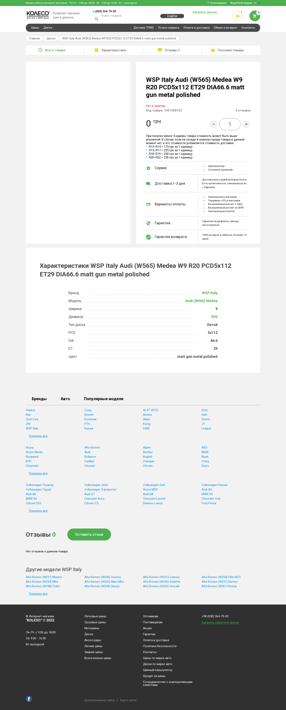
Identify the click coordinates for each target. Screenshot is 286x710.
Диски (47, 28)
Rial (28, 415)
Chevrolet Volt (211, 499)
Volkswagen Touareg (39, 486)
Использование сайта (99, 700)
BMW (205, 453)
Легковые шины (95, 616)
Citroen (148, 467)
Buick (205, 457)
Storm (206, 420)
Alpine (147, 448)
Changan (149, 462)
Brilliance (90, 457)
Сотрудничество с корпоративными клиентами (167, 684)
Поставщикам (152, 622)
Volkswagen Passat (214, 486)
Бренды (39, 400)
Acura (30, 448)
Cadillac (89, 462)
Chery (205, 462)
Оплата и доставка (197, 28)
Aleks (146, 420)
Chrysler (89, 467)
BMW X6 (31, 499)
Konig (146, 425)
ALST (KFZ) (150, 411)
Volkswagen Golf (154, 486)
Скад (88, 411)
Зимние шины (93, 652)
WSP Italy (209, 294)
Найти (172, 18)
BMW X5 (207, 495)
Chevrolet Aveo (94, 499)
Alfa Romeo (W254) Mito (42, 582)
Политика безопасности (160, 646)
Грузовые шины (95, 622)
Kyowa (88, 429)
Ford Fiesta (209, 504)
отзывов (243, 111)
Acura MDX (150, 490)
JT (203, 425)
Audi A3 (207, 490)
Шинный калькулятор (157, 670)
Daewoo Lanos (153, 504)
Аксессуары (92, 640)
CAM (146, 429)
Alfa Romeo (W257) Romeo (220, 582)
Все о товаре (55, 51)
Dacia (205, 467)
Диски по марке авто (157, 664)
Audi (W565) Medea (201, 302)
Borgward (32, 457)
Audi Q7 (89, 495)
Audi (87, 453)
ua (258, 2)
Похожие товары (231, 51)
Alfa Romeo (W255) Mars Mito (104, 582)
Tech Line (32, 420)
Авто (65, 400)
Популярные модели (103, 400)
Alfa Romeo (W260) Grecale (161, 587)
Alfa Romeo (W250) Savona (102, 578)
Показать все (38, 437)
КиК (204, 415)
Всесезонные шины (97, 658)
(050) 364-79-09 (105, 11)
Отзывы (172, 51)
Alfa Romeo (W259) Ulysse (102, 587)
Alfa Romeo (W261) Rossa (219, 587)
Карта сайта (128, 700)
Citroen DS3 (33, 504)
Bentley (148, 453)
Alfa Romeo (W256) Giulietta (161, 582)
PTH (87, 425)
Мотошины (91, 628)
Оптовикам (150, 616)
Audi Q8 (148, 495)
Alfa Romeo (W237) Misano (44, 578)
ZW (28, 425)
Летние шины (93, 646)
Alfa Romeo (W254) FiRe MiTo (221, 578)
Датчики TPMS (143, 28)
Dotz (205, 411)
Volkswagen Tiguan (38, 490)
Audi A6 (31, 495)
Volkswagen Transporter (100, 490)
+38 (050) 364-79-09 (215, 616)
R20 (214, 318)
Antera (147, 415)
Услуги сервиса (168, 28)
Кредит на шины (154, 676)
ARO (204, 448)
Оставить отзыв (89, 535)
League (206, 429)
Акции (147, 628)
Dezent (89, 415)
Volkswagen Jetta (96, 486)
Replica (30, 411)
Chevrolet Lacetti (154, 499)
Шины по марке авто (157, 658)
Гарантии (149, 634)
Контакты (248, 28)
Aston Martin (34, 453)
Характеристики (113, 51)
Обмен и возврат (225, 28)
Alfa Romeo (92, 448)
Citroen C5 (91, 504)
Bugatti (147, 457)
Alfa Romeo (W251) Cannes (161, 578)
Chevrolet (32, 467)
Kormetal (90, 420)
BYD (28, 462)
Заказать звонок (204, 12)
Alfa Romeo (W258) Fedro (43, 587)
